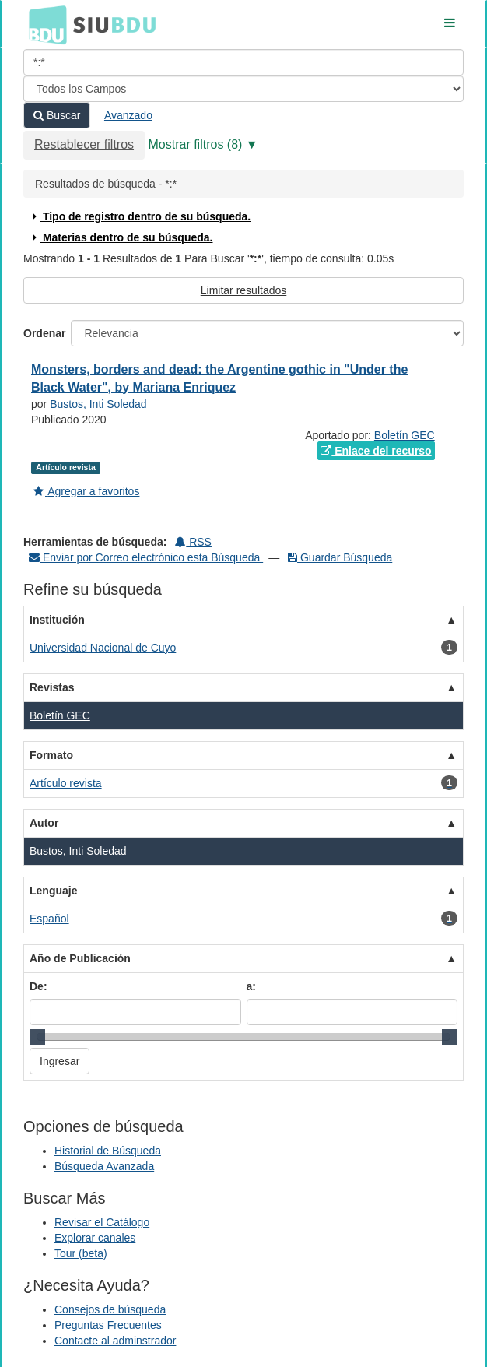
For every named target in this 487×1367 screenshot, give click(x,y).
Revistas (52, 687)
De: (38, 986)
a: (251, 986)
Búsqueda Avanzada (104, 1166)
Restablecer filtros (84, 144)
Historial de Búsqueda (107, 1150)
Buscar (56, 115)
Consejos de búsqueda (110, 1309)
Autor (44, 823)
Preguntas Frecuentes (108, 1325)
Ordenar (44, 333)
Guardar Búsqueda (340, 557)
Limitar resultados (244, 290)
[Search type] (243, 89)
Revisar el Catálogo (101, 1222)
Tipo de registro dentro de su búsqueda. (140, 216)
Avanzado (128, 115)
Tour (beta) (80, 1253)
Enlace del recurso (376, 451)
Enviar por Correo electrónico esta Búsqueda (146, 557)
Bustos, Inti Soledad (98, 404)
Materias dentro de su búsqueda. (121, 237)
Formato (51, 755)
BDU (43, 24)
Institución (57, 619)
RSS (193, 542)
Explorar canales (94, 1238)
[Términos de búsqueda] (243, 62)
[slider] (37, 1037)
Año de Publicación (80, 958)
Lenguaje (53, 890)
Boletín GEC (404, 435)
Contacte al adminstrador (115, 1340)
